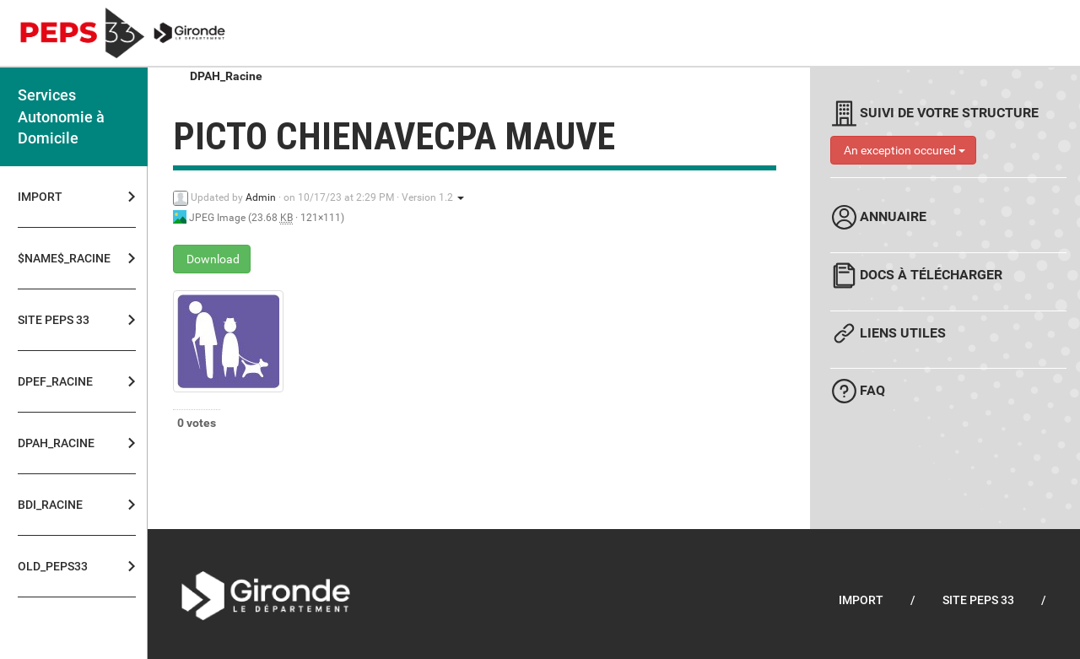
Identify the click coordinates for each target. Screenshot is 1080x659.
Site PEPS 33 (53, 320)
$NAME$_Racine (59, 258)
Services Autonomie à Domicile (61, 116)
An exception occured (903, 150)
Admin (261, 197)
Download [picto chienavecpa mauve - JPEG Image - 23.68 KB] (212, 259)
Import (40, 196)
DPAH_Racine (56, 443)
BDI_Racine (50, 504)
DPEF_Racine (55, 381)
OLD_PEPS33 (53, 566)
